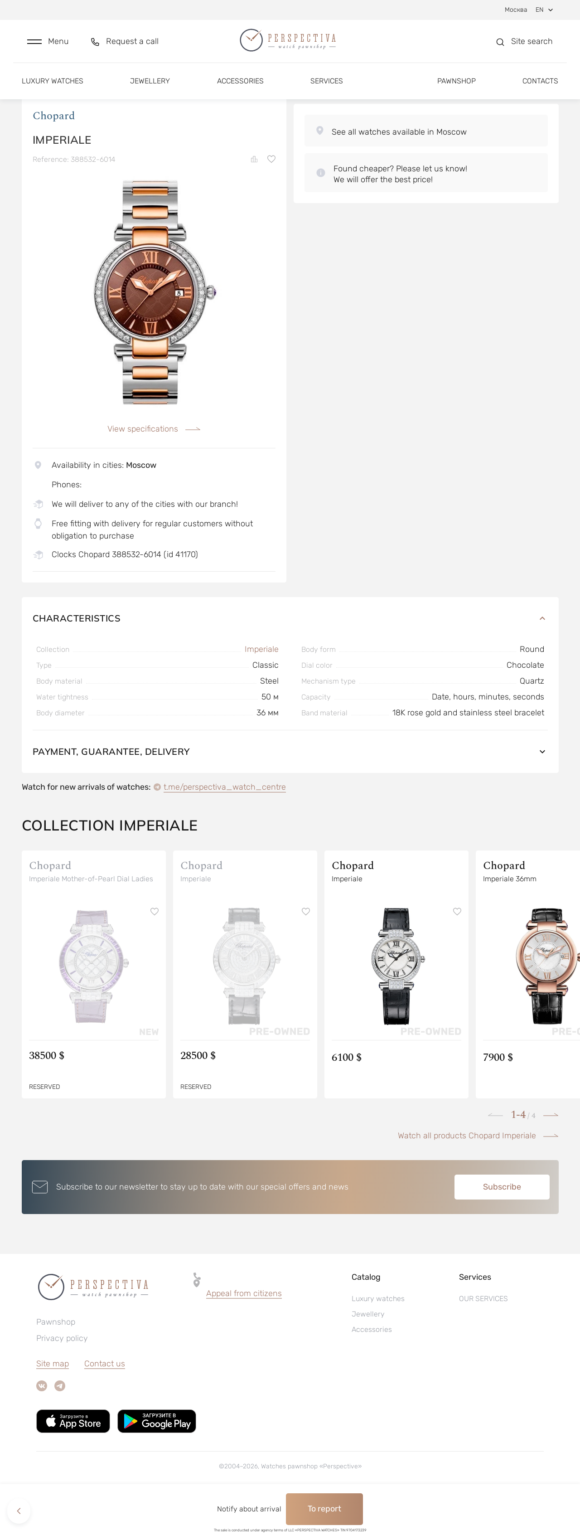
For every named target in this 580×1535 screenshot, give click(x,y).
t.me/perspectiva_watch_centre (225, 825)
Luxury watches (52, 85)
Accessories (240, 85)
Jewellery (150, 85)
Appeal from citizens (244, 1331)
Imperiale (262, 687)
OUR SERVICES (483, 1336)
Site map (52, 1401)
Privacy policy (62, 1376)
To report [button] (324, 1509)
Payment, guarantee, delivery (290, 789)
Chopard (54, 154)
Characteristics (290, 655)
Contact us (104, 1401)
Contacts (540, 85)
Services (326, 85)
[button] (48, 44)
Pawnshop (456, 85)
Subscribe (502, 1224)
